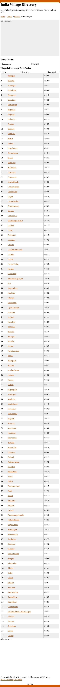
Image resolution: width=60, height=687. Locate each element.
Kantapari (11, 336)
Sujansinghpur (13, 592)
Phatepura (11, 501)
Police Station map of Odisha (11, 680)
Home (3, 17)
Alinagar (11, 81)
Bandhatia (11, 134)
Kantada (11, 332)
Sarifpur (11, 558)
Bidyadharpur (13, 153)
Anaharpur (12, 85)
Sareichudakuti (13, 554)
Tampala (11, 621)
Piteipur (11, 510)
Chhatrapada (12, 192)
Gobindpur (12, 235)
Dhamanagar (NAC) (15, 221)
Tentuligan (12, 626)
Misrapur (11, 423)
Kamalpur (11, 322)
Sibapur (11, 568)
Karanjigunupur (13, 351)
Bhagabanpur (13, 148)
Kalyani (11, 317)
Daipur (10, 196)
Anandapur (12, 90)
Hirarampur (12, 274)
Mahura (11, 385)
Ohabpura (11, 452)
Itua (9, 283)
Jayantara (11, 312)
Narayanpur (12, 438)
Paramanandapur (14, 486)
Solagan (11, 583)
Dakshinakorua (13, 206)
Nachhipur (12, 433)
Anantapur (12, 95)
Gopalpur (11, 240)
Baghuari (11, 114)
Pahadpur (11, 467)
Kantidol (11, 341)
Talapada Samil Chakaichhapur (19, 612)
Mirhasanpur (12, 414)
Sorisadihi (11, 587)
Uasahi (10, 631)
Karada (10, 346)
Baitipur (11, 124)
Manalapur (12, 394)
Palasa (10, 476)
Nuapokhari (12, 447)
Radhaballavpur (13, 520)
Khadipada (12, 361)
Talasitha (11, 616)
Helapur (11, 269)
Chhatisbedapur (13, 187)
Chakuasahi (12, 177)
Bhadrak (17, 17)
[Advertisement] (30, 40)
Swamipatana (13, 607)
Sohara (10, 578)
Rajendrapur (12, 529)
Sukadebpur (12, 602)
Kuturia (10, 380)
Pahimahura (12, 472)
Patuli (10, 491)
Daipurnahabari (13, 201)
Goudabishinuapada (15, 250)
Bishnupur (12, 163)
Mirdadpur (12, 409)
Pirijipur (11, 505)
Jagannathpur (13, 288)
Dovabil (11, 225)
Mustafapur (12, 428)
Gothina (11, 245)
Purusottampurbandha (16, 515)
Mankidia (11, 399)
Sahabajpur (12, 539)
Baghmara (11, 110)
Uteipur (10, 636)
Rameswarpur (13, 534)
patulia (10, 496)
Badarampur (12, 105)
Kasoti (10, 356)
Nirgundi (11, 443)
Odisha (9, 17)
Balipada (11, 129)
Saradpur (11, 549)
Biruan (10, 158)
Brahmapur (12, 167)
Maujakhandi (12, 404)
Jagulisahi (11, 293)
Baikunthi (11, 119)
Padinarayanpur (13, 462)
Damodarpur (12, 216)
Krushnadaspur (13, 370)
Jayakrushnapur (13, 307)
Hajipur (10, 259)
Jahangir (11, 298)
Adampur (11, 76)
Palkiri (10, 481)
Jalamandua (12, 303)
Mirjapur (11, 418)
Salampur (11, 544)
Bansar (10, 139)
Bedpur (10, 143)
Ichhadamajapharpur (15, 278)
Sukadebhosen (13, 597)
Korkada (11, 365)
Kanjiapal (11, 327)
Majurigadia (12, 390)
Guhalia (11, 254)
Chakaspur (12, 172)
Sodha (10, 573)
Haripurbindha (13, 264)
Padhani (11, 457)
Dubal (10, 230)
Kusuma (11, 375)
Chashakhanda (13, 182)
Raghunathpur (13, 525)
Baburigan (12, 100)
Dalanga (11, 211)
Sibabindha (12, 563)
